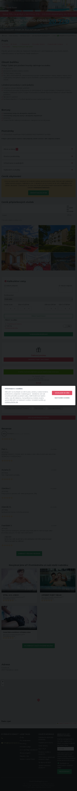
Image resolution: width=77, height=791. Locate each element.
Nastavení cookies (62, 398)
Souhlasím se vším (62, 393)
